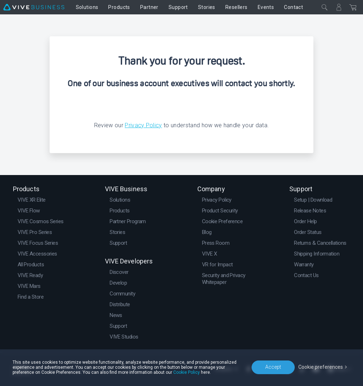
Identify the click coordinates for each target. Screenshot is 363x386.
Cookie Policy (186, 372)
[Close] (324, 7)
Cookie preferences (320, 367)
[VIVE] (33, 7)
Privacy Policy (143, 125)
